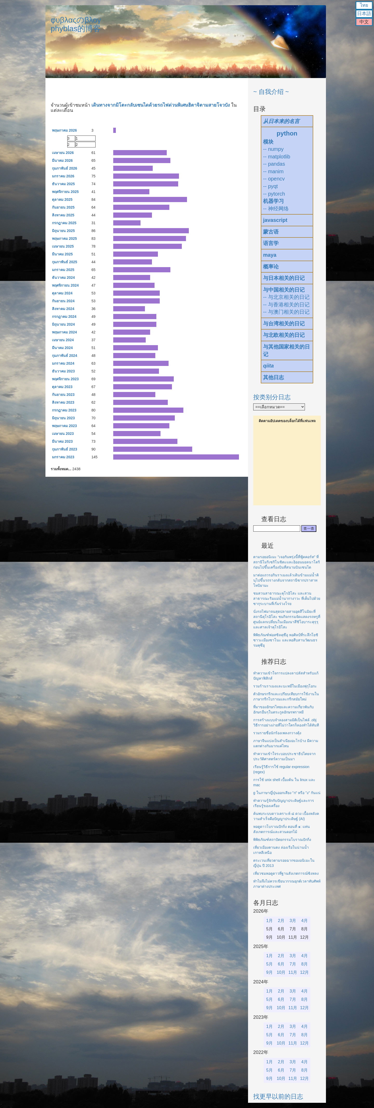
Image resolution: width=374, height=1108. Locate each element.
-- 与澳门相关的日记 (286, 312)
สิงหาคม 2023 (63, 402)
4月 (304, 920)
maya (269, 255)
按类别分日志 (272, 397)
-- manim (273, 171)
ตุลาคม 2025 (62, 199)
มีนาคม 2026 (62, 160)
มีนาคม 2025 (62, 254)
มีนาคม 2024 (62, 348)
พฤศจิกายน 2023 (65, 379)
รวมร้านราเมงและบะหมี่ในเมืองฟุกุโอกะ (285, 686)
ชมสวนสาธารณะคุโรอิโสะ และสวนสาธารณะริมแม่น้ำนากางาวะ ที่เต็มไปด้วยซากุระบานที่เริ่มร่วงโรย (286, 598)
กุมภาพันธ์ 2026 (64, 168)
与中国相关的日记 (284, 290)
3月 (293, 920)
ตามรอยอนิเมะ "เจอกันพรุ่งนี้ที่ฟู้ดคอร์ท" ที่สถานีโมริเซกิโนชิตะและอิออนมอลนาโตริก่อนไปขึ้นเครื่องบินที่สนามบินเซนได (286, 562)
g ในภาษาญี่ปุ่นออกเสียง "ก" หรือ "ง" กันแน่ (286, 793)
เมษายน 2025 (63, 246)
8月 (304, 964)
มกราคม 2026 (63, 176)
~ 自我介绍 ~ (271, 91)
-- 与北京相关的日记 (286, 297)
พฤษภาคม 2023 (64, 426)
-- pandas (274, 164)
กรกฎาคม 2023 (64, 410)
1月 (269, 920)
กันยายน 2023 (63, 394)
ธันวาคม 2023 (63, 371)
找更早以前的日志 (278, 1096)
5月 (269, 964)
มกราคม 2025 (63, 270)
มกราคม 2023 (63, 457)
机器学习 (273, 201)
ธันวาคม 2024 (63, 277)
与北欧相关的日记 (284, 335)
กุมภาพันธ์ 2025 (64, 262)
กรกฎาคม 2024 (64, 316)
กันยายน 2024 (63, 301)
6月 (281, 964)
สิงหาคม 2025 (63, 215)
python (287, 133)
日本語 (364, 13)
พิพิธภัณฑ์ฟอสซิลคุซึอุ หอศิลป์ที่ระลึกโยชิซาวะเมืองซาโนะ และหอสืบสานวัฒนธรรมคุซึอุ (285, 640)
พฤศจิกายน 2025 (65, 192)
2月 (281, 920)
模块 (268, 142)
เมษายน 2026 (63, 153)
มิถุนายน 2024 (63, 324)
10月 (281, 972)
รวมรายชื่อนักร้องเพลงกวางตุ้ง (277, 733)
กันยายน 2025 (63, 207)
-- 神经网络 (276, 208)
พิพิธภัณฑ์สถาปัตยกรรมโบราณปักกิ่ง (282, 840)
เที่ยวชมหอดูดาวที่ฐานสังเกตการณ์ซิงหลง (286, 873)
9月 (269, 972)
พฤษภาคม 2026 (64, 130)
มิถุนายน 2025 (63, 231)
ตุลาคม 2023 (62, 387)
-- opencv (274, 179)
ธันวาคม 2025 (63, 184)
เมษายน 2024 (63, 340)
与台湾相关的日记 (284, 323)
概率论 (271, 266)
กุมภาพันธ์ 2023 (64, 449)
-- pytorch (274, 194)
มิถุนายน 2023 (63, 418)
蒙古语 (271, 232)
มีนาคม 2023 (62, 441)
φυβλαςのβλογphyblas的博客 (76, 24)
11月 (293, 972)
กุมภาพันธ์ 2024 (64, 355)
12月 (304, 972)
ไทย (364, 5)
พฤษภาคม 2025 (64, 238)
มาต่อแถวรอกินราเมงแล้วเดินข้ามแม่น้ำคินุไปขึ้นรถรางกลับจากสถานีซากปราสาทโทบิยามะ (286, 580)
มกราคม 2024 (63, 363)
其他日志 (273, 377)
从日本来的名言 (281, 121)
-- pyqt (270, 186)
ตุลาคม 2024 (62, 293)
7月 (293, 964)
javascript (275, 220)
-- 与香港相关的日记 (286, 304)
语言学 (271, 243)
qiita (268, 366)
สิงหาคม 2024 (63, 309)
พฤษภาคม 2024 (64, 332)
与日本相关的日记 (284, 278)
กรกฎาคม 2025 (64, 223)
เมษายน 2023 (63, 433)
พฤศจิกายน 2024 (65, 285)
